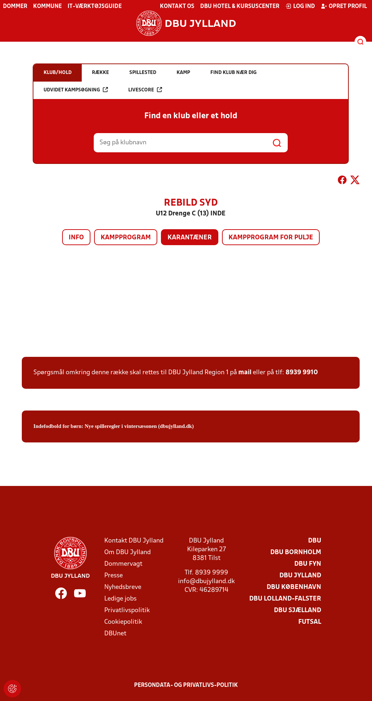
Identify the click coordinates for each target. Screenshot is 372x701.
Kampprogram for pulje (271, 238)
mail (244, 373)
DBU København (294, 587)
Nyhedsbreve (122, 587)
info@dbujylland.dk (206, 581)
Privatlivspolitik (127, 610)
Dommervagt (123, 564)
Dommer (15, 6)
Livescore (145, 89)
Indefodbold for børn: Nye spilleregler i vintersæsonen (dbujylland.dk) (113, 426)
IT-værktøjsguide (95, 6)
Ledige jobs (120, 599)
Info (76, 238)
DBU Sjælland (297, 610)
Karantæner (189, 238)
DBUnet (115, 634)
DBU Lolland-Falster (285, 599)
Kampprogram (126, 238)
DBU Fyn (307, 564)
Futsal (309, 622)
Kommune (47, 6)
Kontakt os (177, 6)
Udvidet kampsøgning (76, 89)
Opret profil (344, 6)
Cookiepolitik (123, 622)
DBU (314, 541)
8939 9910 (302, 373)
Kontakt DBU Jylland (133, 541)
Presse (113, 576)
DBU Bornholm (295, 552)
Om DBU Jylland (127, 552)
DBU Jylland (300, 576)
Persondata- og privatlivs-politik (186, 685)
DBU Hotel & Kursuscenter (239, 6)
